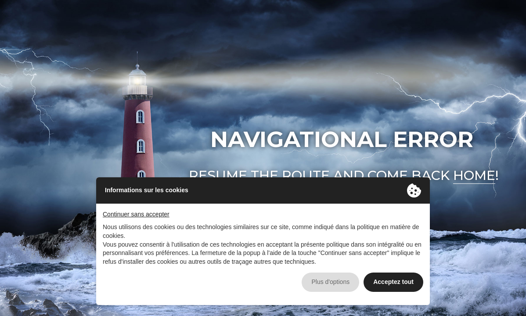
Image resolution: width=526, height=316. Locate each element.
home (474, 175)
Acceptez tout (393, 281)
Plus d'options (330, 281)
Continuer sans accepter (136, 214)
